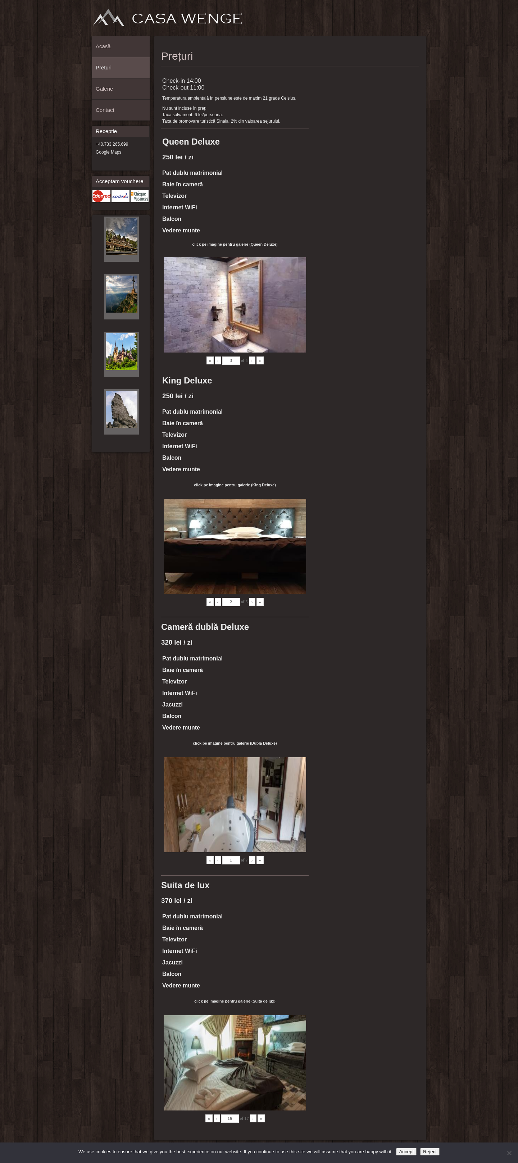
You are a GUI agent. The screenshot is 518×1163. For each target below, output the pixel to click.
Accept (406, 1151)
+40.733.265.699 (112, 144)
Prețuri (394, 20)
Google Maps (108, 152)
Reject (430, 1151)
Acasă (382, 20)
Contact (418, 20)
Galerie (406, 20)
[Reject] (509, 1153)
